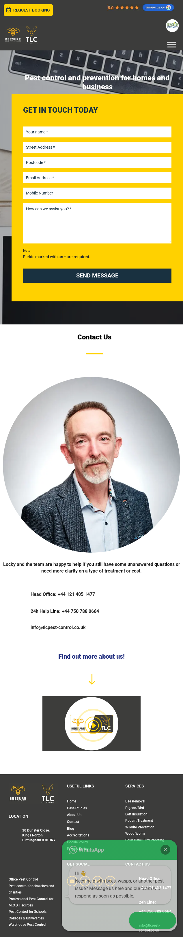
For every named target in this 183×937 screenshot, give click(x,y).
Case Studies (77, 808)
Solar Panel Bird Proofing (144, 840)
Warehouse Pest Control (27, 925)
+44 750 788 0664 (155, 911)
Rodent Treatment (139, 821)
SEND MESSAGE (97, 275)
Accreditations (78, 835)
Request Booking (28, 10)
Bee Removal (135, 801)
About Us (74, 815)
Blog (70, 829)
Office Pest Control (23, 879)
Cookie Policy (77, 842)
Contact (73, 822)
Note (26, 251)
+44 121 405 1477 (155, 887)
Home (71, 801)
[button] (171, 899)
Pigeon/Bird (134, 808)
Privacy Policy (78, 849)
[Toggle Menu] (171, 44)
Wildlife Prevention (139, 827)
